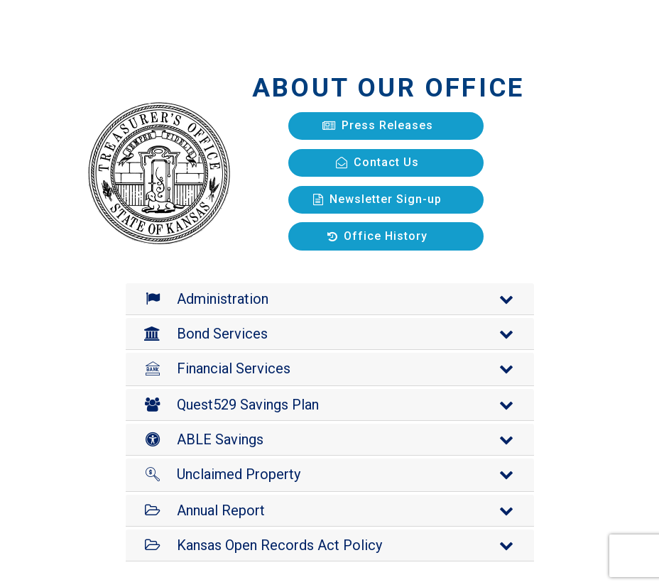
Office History (377, 236)
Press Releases (377, 125)
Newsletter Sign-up (377, 199)
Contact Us (377, 162)
